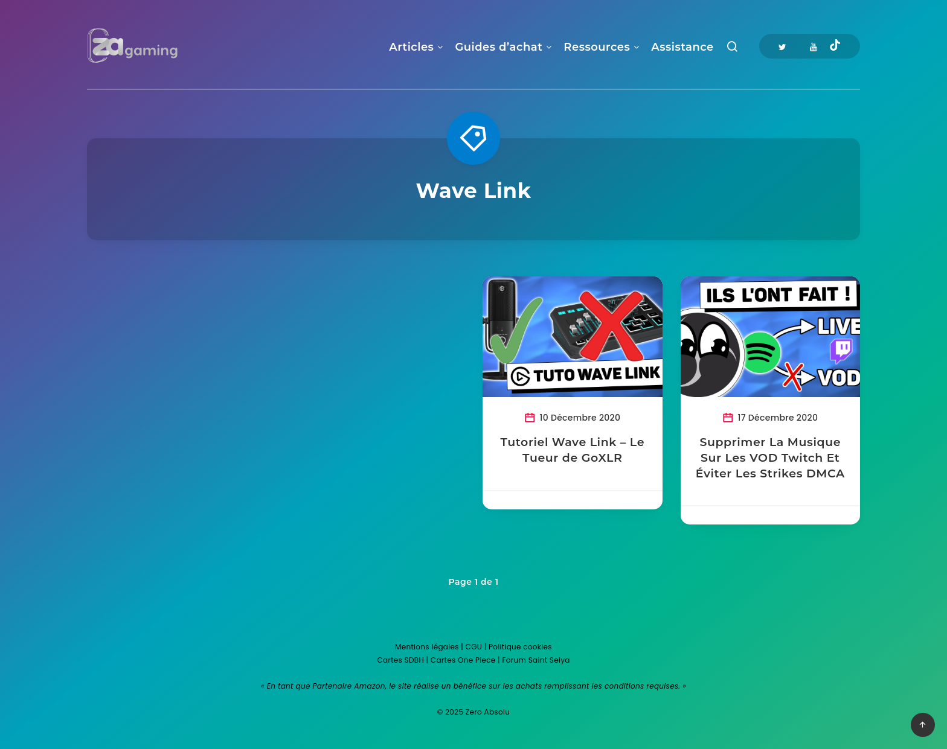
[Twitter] (782, 46)
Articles (411, 47)
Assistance (682, 47)
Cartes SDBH (400, 660)
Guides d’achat (498, 47)
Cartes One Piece (463, 660)
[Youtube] (813, 46)
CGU (474, 647)
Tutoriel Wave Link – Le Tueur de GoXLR (572, 450)
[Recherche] (732, 49)
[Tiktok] (835, 46)
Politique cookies (520, 647)
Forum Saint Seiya (536, 660)
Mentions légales (427, 647)
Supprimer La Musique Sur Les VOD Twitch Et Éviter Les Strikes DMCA (770, 457)
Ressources (596, 47)
